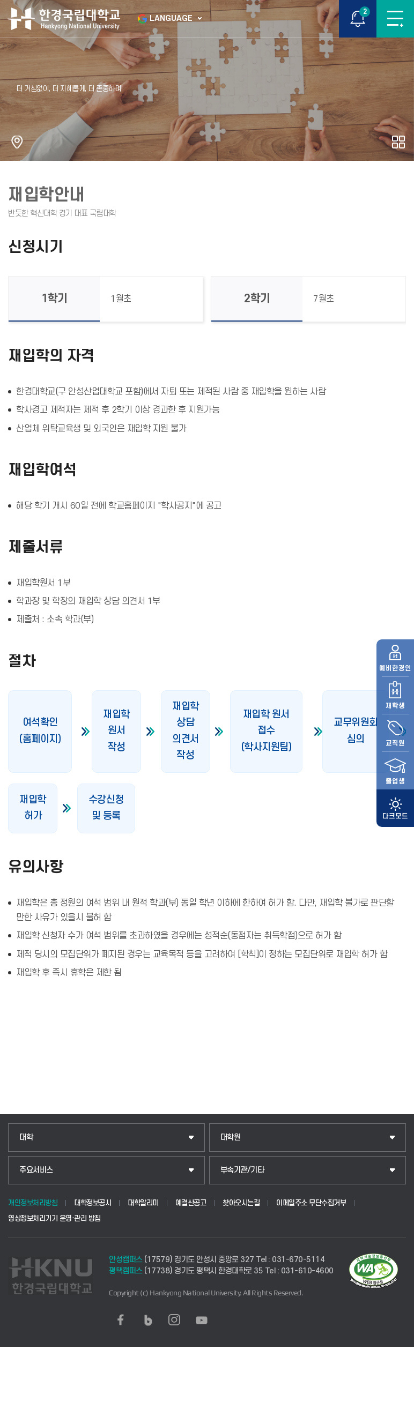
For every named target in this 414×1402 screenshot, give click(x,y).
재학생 (395, 676)
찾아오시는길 (241, 1203)
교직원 (395, 713)
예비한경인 (395, 638)
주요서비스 (36, 1170)
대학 (26, 1137)
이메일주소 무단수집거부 (311, 1203)
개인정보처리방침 (32, 1203)
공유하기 (398, 142)
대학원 (230, 1137)
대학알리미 (143, 1203)
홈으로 (17, 142)
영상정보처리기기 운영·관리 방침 (54, 1218)
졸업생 (395, 751)
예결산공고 (190, 1203)
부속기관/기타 (242, 1170)
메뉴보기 (395, 19)
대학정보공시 (92, 1203)
